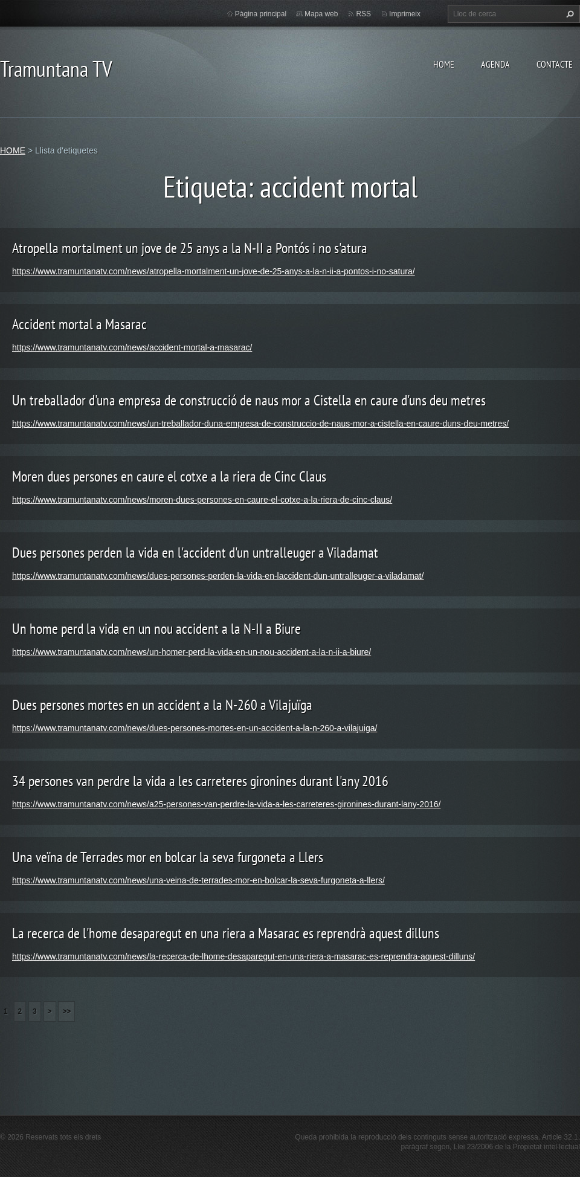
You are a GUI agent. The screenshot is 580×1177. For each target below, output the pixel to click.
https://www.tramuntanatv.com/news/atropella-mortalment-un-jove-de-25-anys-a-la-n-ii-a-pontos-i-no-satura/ (213, 271)
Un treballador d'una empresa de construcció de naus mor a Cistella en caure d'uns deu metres (249, 400)
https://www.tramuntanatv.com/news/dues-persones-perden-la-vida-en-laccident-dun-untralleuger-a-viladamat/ (218, 576)
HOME (443, 64)
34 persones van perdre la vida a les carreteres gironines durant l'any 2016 (200, 781)
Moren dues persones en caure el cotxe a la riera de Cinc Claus (169, 476)
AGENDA (495, 64)
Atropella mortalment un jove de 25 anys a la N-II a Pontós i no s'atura (189, 248)
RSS (363, 14)
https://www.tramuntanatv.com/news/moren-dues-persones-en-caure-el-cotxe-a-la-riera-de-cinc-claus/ (202, 500)
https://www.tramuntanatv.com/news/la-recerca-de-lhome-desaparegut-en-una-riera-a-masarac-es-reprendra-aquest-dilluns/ (243, 956)
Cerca (568, 14)
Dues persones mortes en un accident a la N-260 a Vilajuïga (162, 704)
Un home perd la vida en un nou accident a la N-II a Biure (156, 628)
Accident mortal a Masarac (79, 324)
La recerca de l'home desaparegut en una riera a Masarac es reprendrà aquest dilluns (225, 933)
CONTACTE (554, 64)
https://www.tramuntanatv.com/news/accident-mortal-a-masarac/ (132, 347)
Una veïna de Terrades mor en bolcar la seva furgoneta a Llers (167, 857)
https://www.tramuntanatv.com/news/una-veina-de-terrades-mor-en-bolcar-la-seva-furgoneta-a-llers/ (198, 880)
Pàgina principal (260, 14)
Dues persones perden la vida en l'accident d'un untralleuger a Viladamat (195, 552)
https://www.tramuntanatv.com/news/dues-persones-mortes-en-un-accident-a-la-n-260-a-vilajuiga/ (194, 728)
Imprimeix (404, 14)
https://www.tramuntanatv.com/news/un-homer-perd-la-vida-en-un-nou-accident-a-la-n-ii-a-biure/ (191, 652)
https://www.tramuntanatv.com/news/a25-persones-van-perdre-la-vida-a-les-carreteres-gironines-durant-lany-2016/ (226, 804)
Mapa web (321, 14)
